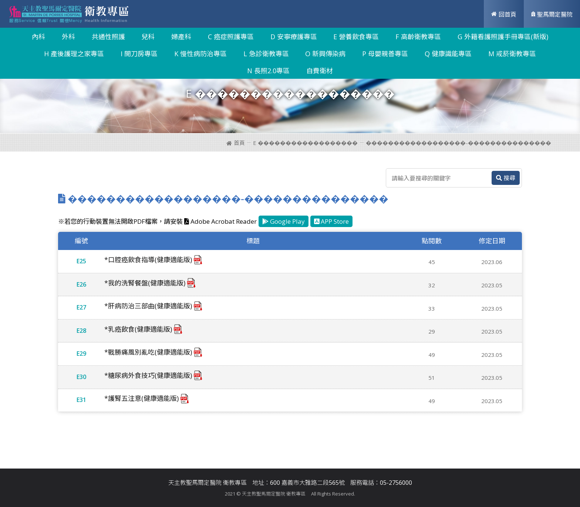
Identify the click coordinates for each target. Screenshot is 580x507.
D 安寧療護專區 (293, 36)
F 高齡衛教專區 (418, 36)
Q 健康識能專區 (448, 53)
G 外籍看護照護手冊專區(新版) (503, 36)
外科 (68, 36)
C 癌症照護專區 (231, 36)
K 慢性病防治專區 (200, 53)
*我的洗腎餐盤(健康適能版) (144, 282)
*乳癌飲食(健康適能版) (138, 329)
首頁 (235, 142)
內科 (38, 36)
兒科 (148, 36)
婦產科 (181, 36)
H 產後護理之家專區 (74, 53)
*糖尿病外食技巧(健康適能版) (148, 375)
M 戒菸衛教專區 (512, 53)
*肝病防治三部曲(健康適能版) (148, 305)
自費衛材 (319, 70)
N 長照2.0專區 (268, 70)
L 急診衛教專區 (266, 53)
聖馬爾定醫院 (552, 14)
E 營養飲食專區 (356, 36)
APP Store (331, 221)
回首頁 (503, 14)
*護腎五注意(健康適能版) (141, 398)
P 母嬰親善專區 (385, 53)
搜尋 (505, 178)
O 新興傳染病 (325, 53)
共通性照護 (108, 36)
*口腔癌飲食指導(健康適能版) (148, 259)
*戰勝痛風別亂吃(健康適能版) (148, 352)
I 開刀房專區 (139, 53)
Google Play (283, 221)
